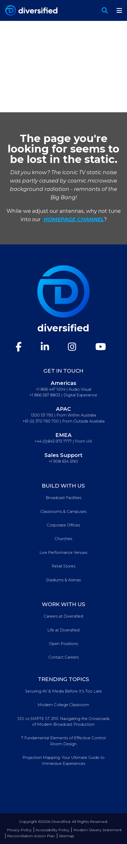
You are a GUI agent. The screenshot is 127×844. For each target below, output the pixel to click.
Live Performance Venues (63, 552)
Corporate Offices (63, 525)
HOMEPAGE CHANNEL (74, 219)
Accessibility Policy (52, 830)
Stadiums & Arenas (63, 580)
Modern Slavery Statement (97, 830)
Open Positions (63, 643)
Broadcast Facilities (63, 497)
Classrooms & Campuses (63, 511)
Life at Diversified (63, 630)
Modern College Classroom (63, 704)
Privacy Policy (19, 830)
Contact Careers (63, 657)
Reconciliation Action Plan (31, 836)
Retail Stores (63, 566)
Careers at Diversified (63, 616)
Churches (63, 538)
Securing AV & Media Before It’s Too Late (63, 691)
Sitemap (66, 836)
